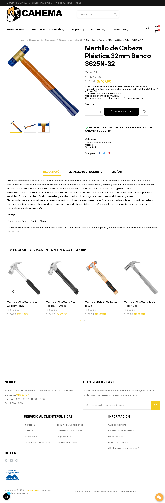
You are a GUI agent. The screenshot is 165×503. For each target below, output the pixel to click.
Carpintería (91, 147)
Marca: (89, 72)
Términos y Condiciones (70, 454)
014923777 (26, 2)
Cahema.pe (32, 490)
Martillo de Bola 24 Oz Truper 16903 (101, 303)
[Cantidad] (94, 112)
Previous (11, 291)
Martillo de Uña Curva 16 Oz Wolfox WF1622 (22, 303)
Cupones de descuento (37, 468)
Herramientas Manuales (98, 142)
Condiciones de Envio (68, 471)
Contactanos (82, 491)
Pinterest (109, 153)
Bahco (97, 72)
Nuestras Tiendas (118, 474)
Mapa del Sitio (128, 491)
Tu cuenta (29, 450)
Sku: (87, 77)
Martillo (89, 144)
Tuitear (104, 153)
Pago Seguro (64, 465)
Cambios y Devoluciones (70, 460)
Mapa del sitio (115, 468)
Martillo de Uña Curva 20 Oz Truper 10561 (139, 303)
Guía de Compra (117, 457)
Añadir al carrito (121, 111)
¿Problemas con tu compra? (123, 480)
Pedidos (28, 456)
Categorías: (91, 139)
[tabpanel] (24, 290)
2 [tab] (84, 320)
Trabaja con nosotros (105, 491)
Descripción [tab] (52, 171)
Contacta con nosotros (121, 462)
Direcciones (30, 462)
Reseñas (116, 171)
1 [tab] (80, 320)
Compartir (99, 153)
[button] (68, 3)
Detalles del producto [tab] (85, 171)
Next (153, 291)
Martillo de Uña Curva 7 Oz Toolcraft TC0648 (61, 303)
